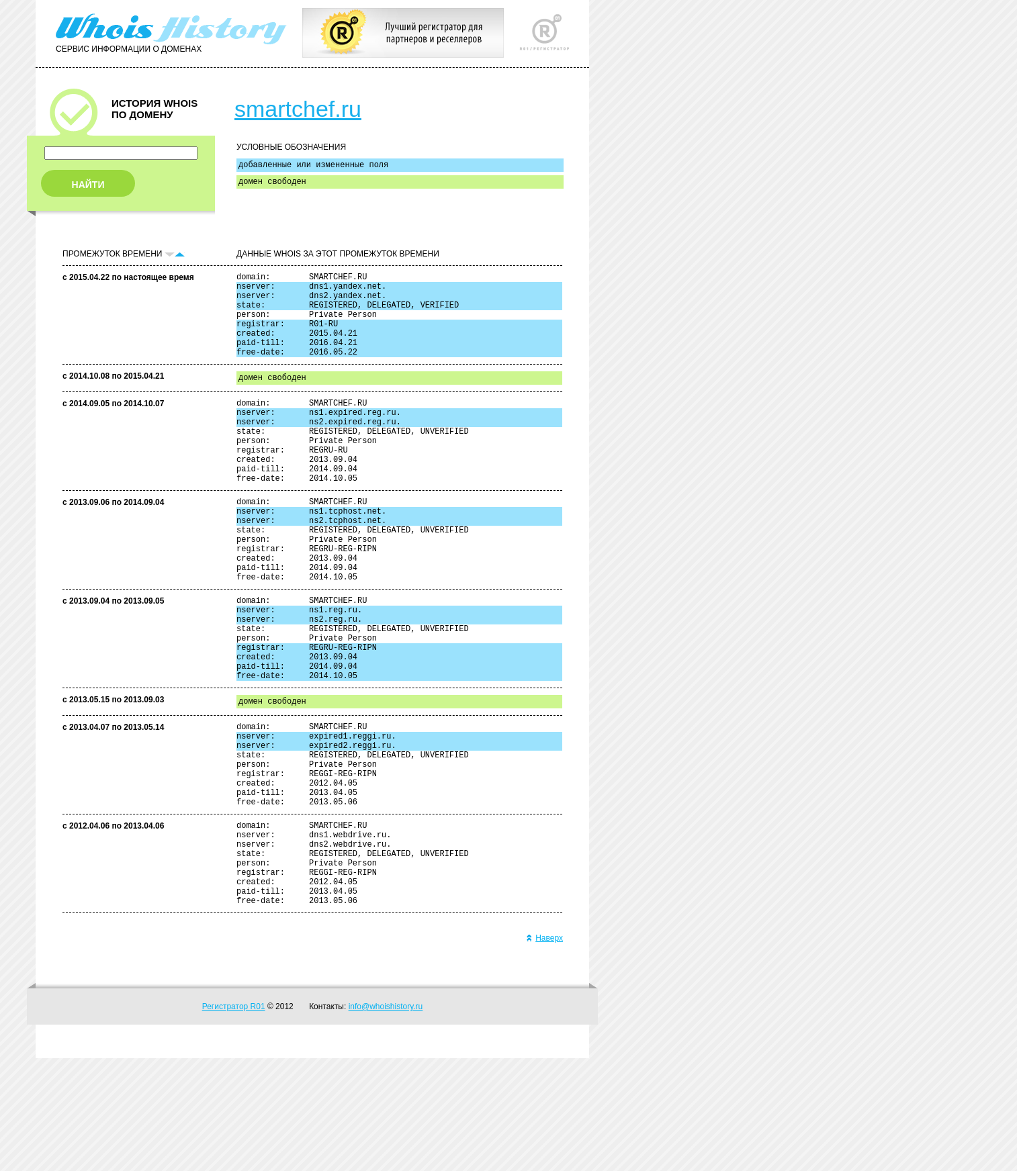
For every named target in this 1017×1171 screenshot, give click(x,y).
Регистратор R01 (233, 1119)
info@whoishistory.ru (386, 1119)
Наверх (544, 1051)
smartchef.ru (297, 109)
